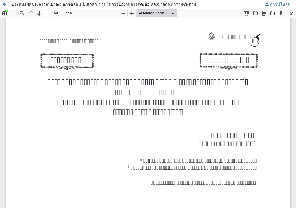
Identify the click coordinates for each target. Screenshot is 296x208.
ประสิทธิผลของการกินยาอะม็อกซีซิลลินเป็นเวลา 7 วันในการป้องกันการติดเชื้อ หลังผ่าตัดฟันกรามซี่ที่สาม (104, 4)
